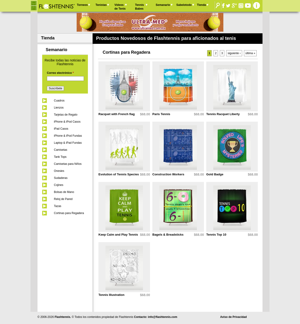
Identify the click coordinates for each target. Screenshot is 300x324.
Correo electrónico (60, 73)
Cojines (58, 185)
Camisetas (60, 149)
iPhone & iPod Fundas (68, 135)
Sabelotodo (183, 5)
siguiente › (234, 53)
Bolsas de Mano (64, 192)
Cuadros (59, 100)
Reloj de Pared (63, 199)
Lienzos (59, 107)
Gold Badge (214, 174)
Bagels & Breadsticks (168, 234)
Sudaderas (61, 178)
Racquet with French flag (116, 114)
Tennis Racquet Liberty (223, 114)
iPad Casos (61, 128)
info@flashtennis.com (162, 317)
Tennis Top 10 (216, 234)
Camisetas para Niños (68, 164)
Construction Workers (168, 174)
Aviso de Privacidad (233, 317)
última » (250, 53)
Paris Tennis (161, 114)
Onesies (59, 171)
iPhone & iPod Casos (67, 121)
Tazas (57, 206)
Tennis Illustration (111, 295)
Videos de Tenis (120, 6)
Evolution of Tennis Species (118, 174)
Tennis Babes (139, 6)
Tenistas (101, 5)
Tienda (201, 5)
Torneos (82, 5)
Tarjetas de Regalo (65, 114)
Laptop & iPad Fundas (68, 142)
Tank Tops (60, 156)
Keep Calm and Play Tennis (118, 234)
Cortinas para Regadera (69, 213)
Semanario (163, 5)
